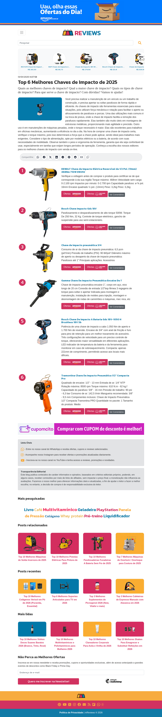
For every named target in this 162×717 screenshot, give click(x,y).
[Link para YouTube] (64, 704)
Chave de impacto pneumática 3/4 (81, 245)
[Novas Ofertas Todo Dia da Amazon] (81, 11)
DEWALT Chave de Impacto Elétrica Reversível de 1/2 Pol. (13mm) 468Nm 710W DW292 (99, 170)
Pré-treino (93, 516)
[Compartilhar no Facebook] (44, 157)
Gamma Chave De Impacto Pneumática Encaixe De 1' (91, 280)
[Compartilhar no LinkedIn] (56, 157)
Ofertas (72, 194)
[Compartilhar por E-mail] (81, 157)
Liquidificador (116, 516)
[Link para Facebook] (79, 704)
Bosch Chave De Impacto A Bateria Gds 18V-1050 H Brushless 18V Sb (91, 321)
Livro (29, 510)
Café (38, 510)
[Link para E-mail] (84, 704)
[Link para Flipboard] (93, 704)
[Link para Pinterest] (59, 704)
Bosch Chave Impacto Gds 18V (79, 208)
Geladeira (87, 510)
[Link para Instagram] (74, 704)
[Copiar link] (87, 157)
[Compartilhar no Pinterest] (69, 157)
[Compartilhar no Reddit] (75, 157)
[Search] (75, 42)
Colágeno (52, 516)
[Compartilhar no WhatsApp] (37, 157)
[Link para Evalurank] (102, 704)
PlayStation (107, 510)
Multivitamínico (60, 509)
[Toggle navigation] (22, 32)
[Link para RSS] (89, 704)
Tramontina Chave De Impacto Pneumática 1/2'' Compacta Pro (95, 377)
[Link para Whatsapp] (98, 704)
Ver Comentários (117, 195)
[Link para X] (69, 704)
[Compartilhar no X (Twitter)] (50, 157)
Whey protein (72, 516)
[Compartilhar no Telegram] (62, 157)
